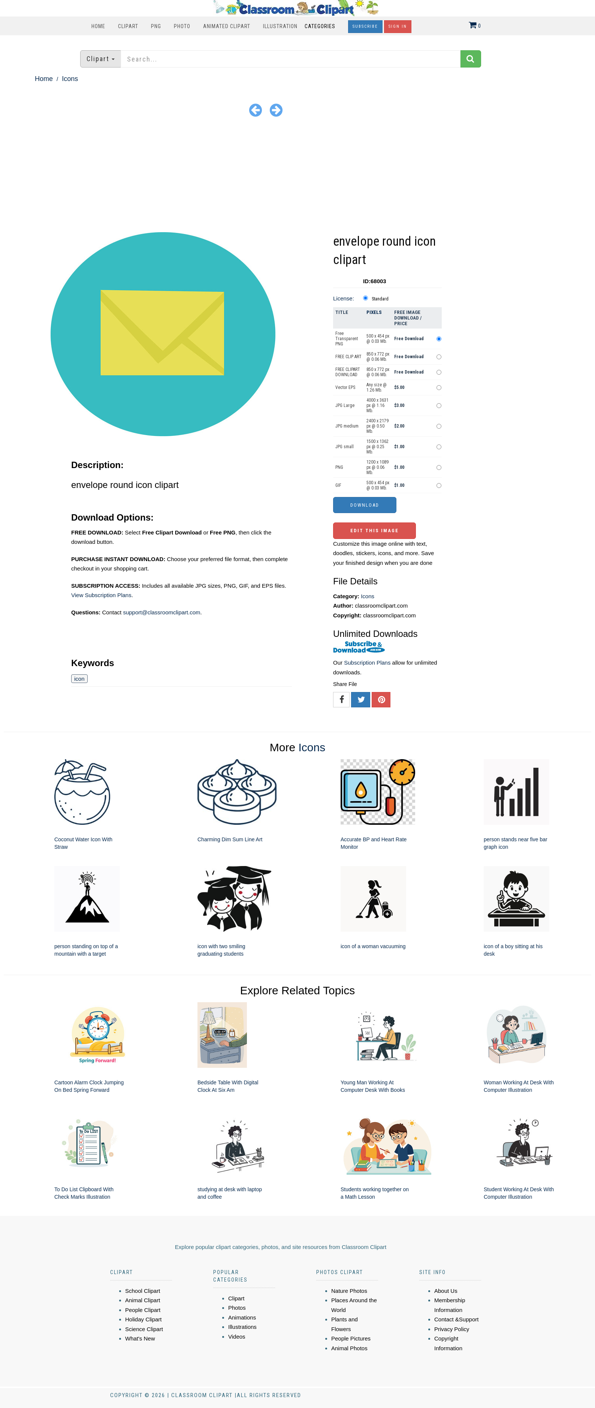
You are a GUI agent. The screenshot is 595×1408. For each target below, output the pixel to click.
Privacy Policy (451, 1329)
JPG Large (344, 405)
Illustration (280, 26)
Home (98, 26)
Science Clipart (144, 1329)
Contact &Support (456, 1319)
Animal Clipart (142, 1300)
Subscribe (365, 26)
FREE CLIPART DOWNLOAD (347, 372)
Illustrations (242, 1327)
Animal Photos (349, 1348)
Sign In (398, 26)
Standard (380, 299)
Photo (182, 26)
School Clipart (142, 1291)
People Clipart (142, 1310)
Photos (237, 1307)
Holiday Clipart (143, 1319)
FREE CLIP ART (348, 356)
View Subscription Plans (101, 595)
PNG (156, 26)
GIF (338, 485)
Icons (70, 79)
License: (343, 298)
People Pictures (351, 1338)
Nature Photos (349, 1291)
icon (79, 678)
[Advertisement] (297, 175)
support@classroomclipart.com (161, 612)
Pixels (374, 312)
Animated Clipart (226, 26)
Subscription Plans (367, 662)
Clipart (128, 26)
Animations (242, 1317)
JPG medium (347, 426)
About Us (445, 1291)
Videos (236, 1336)
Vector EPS (345, 387)
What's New (140, 1338)
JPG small (344, 446)
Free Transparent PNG (346, 339)
